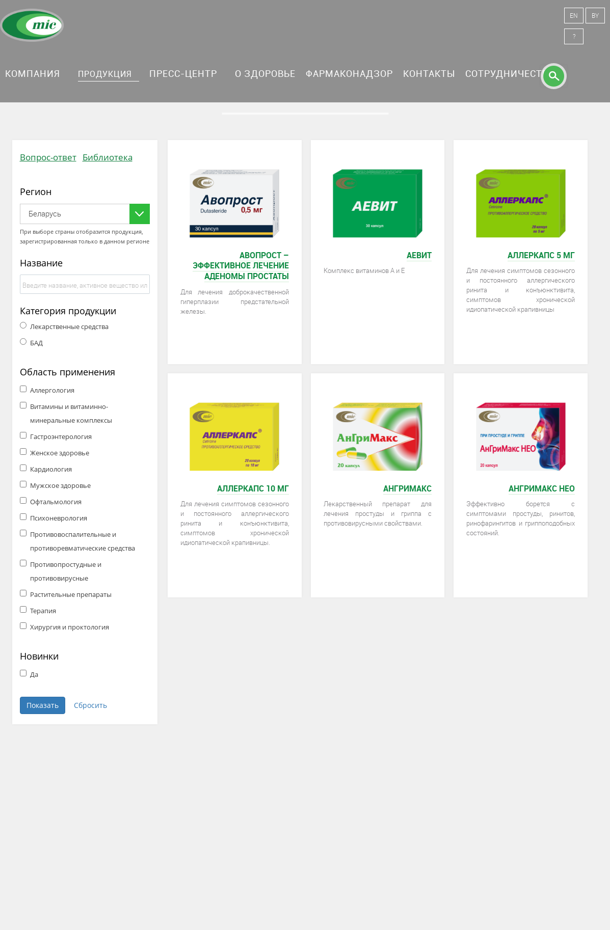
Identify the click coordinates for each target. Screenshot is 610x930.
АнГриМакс (407, 488)
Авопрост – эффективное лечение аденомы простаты (241, 266)
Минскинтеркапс (32, 25)
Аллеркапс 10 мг (253, 488)
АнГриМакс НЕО (542, 488)
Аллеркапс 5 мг (541, 255)
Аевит (419, 255)
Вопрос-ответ (48, 157)
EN (574, 15)
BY (595, 15)
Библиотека (107, 157)
